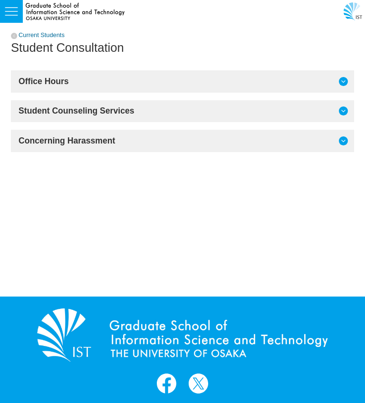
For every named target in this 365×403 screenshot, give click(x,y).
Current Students (42, 35)
